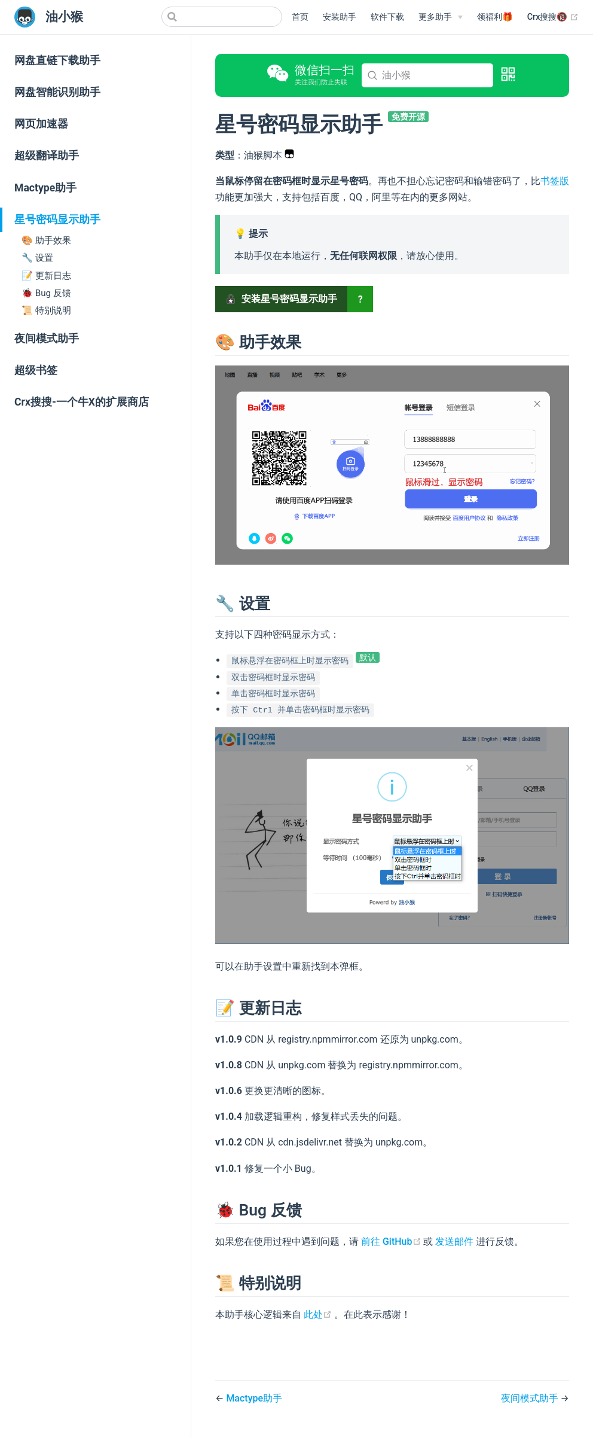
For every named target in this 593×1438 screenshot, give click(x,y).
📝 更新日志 (46, 275)
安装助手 (339, 17)
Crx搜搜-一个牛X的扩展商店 (81, 402)
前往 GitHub (392, 1241)
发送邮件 (454, 1241)
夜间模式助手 (46, 339)
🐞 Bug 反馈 (46, 293)
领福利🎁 (495, 17)
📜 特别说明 (46, 310)
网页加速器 (41, 124)
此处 (319, 1314)
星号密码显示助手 (57, 220)
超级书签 (35, 370)
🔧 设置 (37, 257)
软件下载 (387, 17)
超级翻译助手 (46, 156)
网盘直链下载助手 (57, 60)
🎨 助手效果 (46, 240)
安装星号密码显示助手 (281, 298)
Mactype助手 (45, 188)
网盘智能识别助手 (57, 92)
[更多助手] (440, 17)
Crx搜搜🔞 (553, 17)
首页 (300, 17)
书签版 (554, 181)
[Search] (221, 17)
